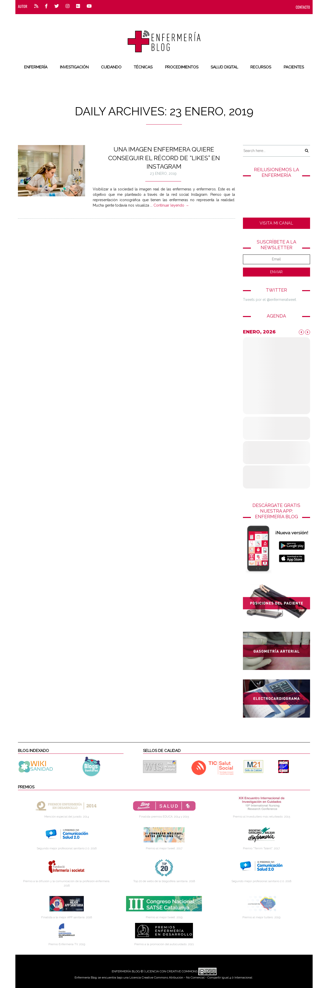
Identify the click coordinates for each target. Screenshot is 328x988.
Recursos (260, 67)
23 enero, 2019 (163, 173)
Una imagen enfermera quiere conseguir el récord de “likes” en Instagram (164, 158)
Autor (22, 6)
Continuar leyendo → (171, 205)
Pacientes (294, 67)
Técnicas (143, 67)
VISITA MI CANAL (276, 223)
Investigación (74, 67)
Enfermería (35, 67)
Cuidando (111, 67)
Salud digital (224, 67)
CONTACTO (303, 7)
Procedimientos (181, 67)
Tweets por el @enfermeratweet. (270, 300)
